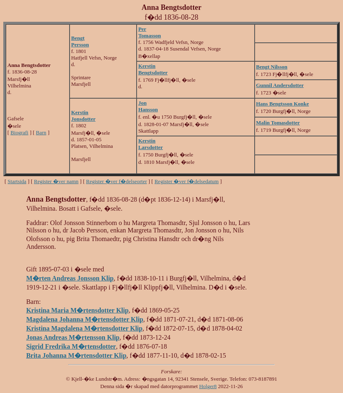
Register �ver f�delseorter (116, 181)
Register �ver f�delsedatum (187, 181)
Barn (41, 132)
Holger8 (208, 386)
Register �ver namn (56, 181)
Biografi (19, 132)
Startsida (17, 181)
